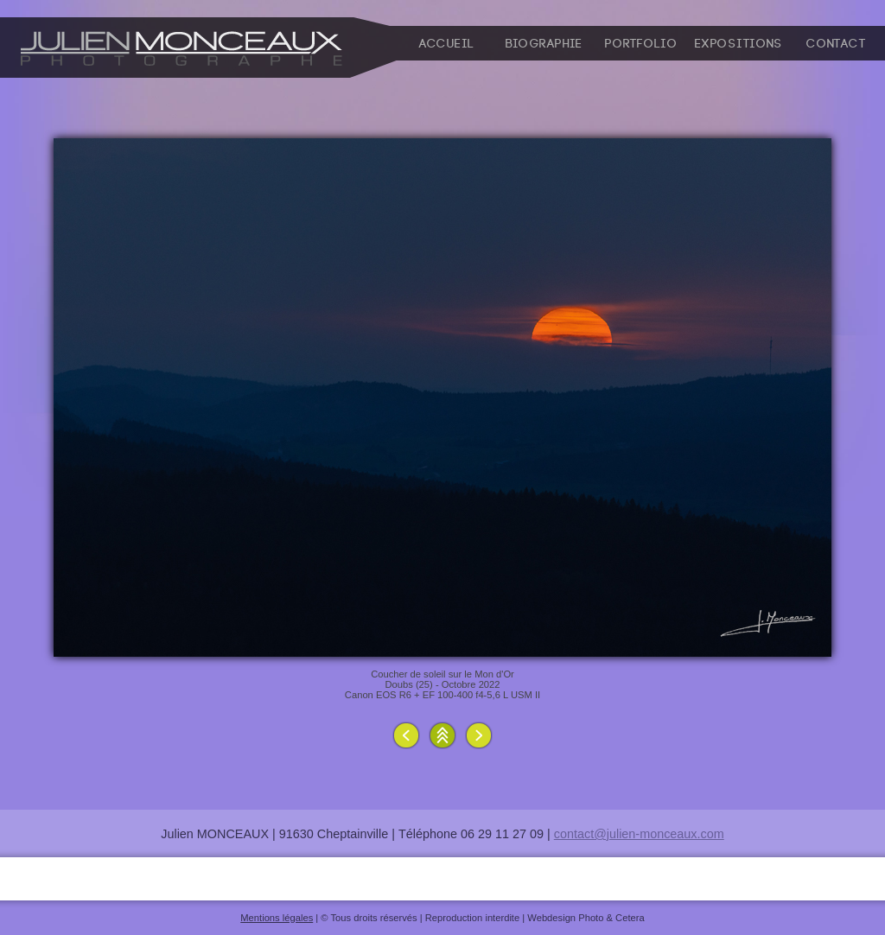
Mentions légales (276, 918)
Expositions (739, 44)
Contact (836, 44)
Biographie (544, 44)
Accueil (447, 44)
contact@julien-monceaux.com (639, 834)
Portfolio (641, 44)
